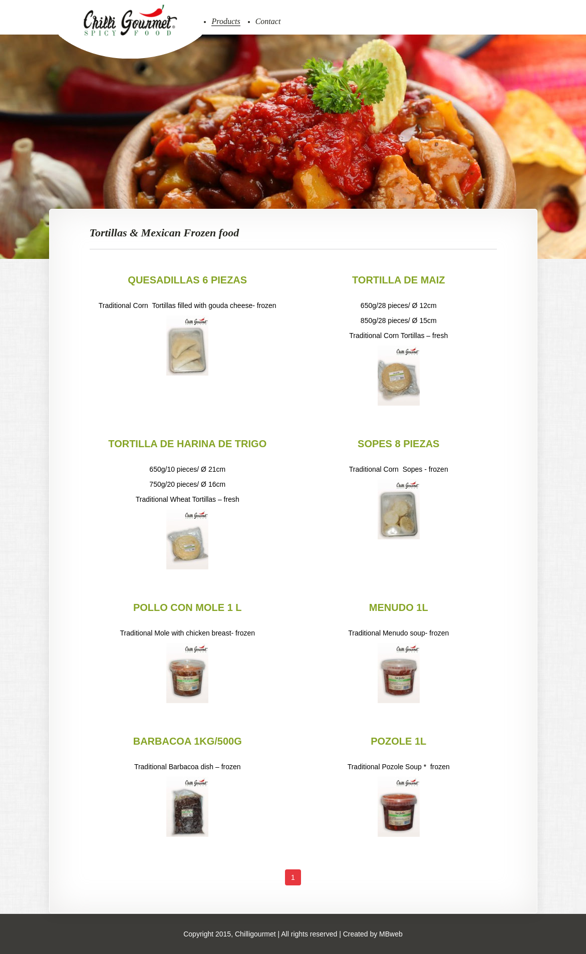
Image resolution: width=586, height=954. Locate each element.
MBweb (391, 934)
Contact (268, 21)
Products (225, 21)
